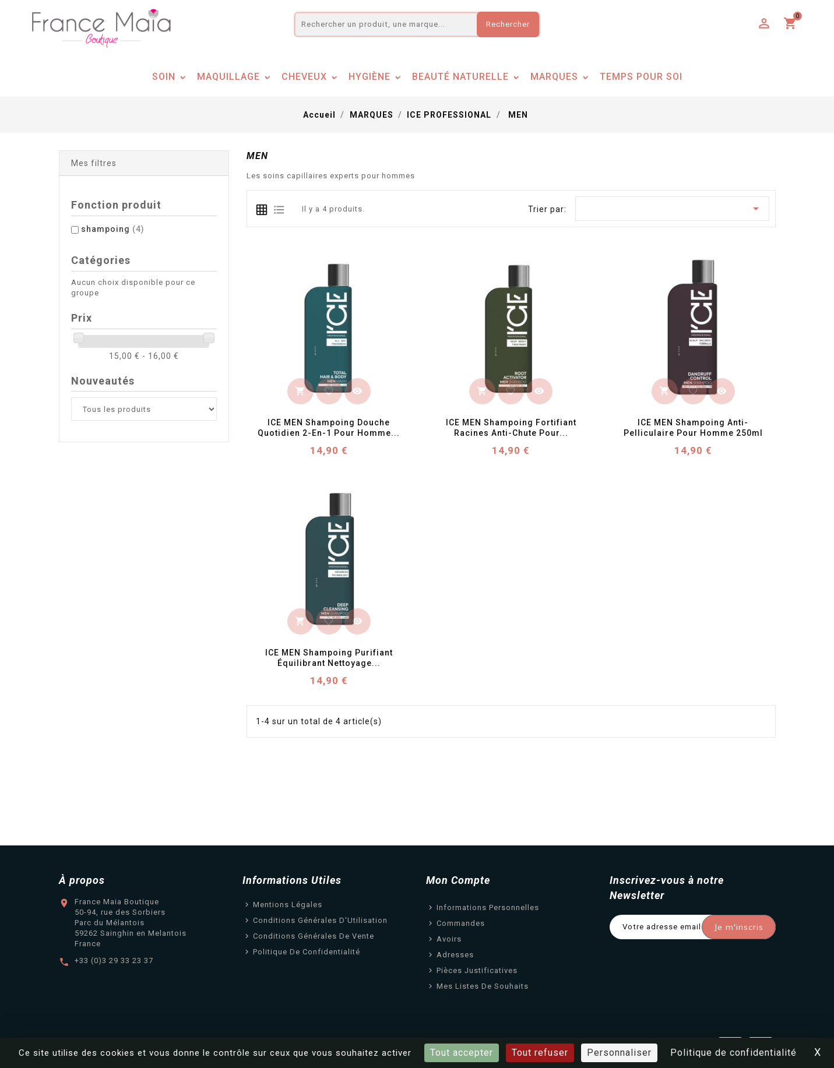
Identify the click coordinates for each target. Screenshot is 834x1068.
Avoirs (449, 939)
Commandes (461, 923)
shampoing (113, 229)
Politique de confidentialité (306, 951)
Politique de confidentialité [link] (733, 1052)
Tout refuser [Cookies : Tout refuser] (540, 1052)
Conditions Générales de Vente (313, 936)
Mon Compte (458, 880)
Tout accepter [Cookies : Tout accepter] (461, 1052)
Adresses (455, 954)
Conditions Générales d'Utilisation (320, 920)
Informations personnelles (488, 907)
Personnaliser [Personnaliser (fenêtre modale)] (619, 1052)
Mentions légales (287, 904)
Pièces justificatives (477, 970)
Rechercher (508, 24)
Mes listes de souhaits (483, 986)
